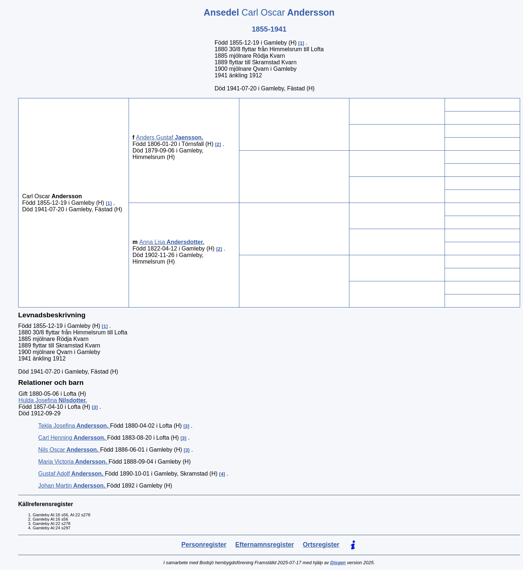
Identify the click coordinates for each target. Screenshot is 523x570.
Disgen (338, 562)
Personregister (203, 544)
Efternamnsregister (264, 544)
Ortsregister (321, 544)
